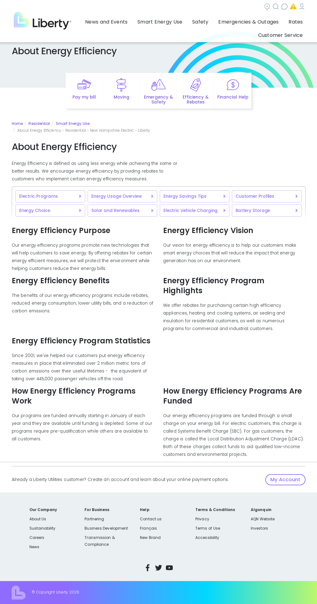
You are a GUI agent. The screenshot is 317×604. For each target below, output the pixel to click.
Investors (259, 528)
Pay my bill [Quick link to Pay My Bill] (84, 97)
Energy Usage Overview (116, 196)
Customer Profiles (255, 196)
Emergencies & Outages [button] (209, 20)
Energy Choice (34, 211)
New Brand (150, 537)
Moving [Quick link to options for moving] (121, 97)
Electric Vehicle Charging (190, 211)
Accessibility (207, 537)
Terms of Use (207, 528)
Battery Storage (253, 211)
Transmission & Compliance (100, 541)
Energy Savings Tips (184, 196)
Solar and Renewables (115, 211)
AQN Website (263, 519)
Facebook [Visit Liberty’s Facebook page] (148, 568)
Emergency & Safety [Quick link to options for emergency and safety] (158, 99)
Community (148, 7)
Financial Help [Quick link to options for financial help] (232, 97)
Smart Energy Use (72, 123)
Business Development (106, 528)
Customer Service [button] (282, 20)
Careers (36, 537)
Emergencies (253, 7)
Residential (39, 123)
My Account (292, 7)
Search (182, 7)
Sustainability (42, 528)
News (34, 546)
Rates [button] (249, 20)
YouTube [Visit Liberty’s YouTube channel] (169, 568)
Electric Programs (38, 196)
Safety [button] (167, 20)
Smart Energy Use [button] (133, 20)
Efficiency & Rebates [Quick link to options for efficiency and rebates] (195, 99)
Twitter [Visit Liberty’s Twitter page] (158, 568)
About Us (37, 519)
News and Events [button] (88, 20)
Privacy (202, 519)
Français (148, 528)
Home (17, 123)
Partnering (94, 519)
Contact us (214, 7)
